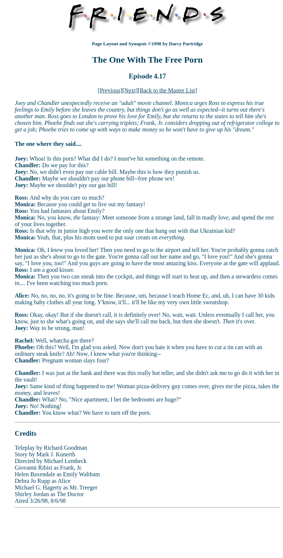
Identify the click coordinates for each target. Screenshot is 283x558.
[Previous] (110, 90)
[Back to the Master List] (167, 90)
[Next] (130, 90)
